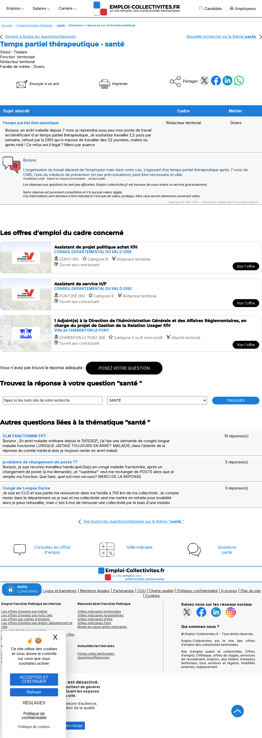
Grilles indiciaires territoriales (99, 611)
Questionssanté (227, 550)
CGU (141, 590)
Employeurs (243, 8)
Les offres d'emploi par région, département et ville (36, 625)
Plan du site (251, 590)
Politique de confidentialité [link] (34, 715)
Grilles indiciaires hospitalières (101, 615)
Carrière (67, 8)
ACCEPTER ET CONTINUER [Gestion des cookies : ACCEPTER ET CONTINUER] (34, 679)
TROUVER (235, 401)
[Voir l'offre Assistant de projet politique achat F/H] (131, 257)
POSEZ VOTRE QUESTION (124, 368)
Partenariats (123, 590)
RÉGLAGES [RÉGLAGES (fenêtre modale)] (34, 703)
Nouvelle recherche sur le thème (222, 36)
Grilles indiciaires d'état (95, 619)
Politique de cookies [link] (34, 727)
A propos (229, 590)
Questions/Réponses (94, 657)
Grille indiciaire (139, 547)
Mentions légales (95, 590)
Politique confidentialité (197, 590)
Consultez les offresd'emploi (52, 550)
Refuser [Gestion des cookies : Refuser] (34, 692)
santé (61, 25)
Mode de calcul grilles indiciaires (102, 627)
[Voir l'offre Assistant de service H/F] (131, 294)
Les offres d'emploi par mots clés (26, 615)
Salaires (41, 8)
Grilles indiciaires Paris (94, 623)
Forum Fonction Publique (34, 25)
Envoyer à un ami (37, 83)
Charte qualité (161, 590)
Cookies (152, 595)
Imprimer (113, 83)
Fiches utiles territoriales (96, 653)
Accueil (7, 25)
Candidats (210, 8)
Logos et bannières (59, 590)
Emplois (15, 8)
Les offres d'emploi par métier (24, 611)
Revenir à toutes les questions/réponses (40, 36)
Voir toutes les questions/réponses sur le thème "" (133, 521)
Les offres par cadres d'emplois (25, 619)
